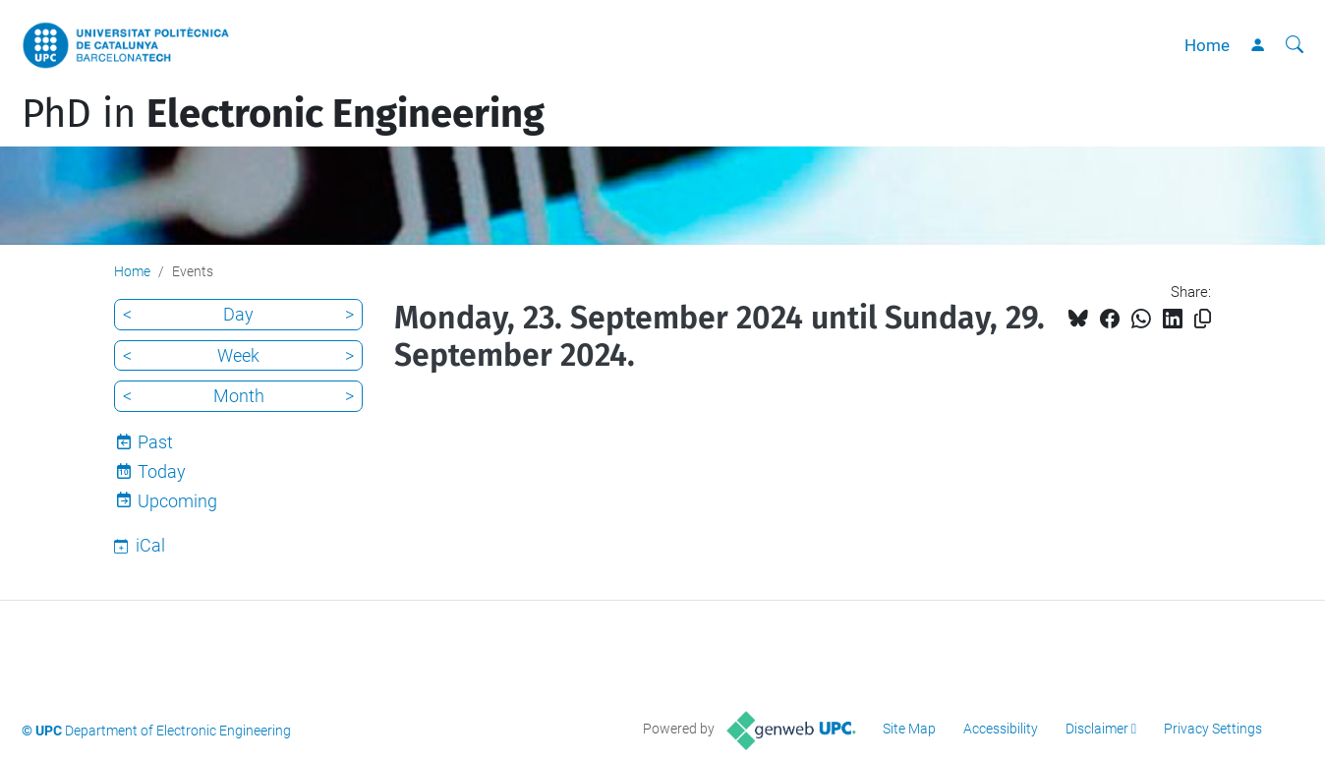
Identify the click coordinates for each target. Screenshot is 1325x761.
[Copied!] (1202, 319)
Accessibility (1000, 728)
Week (238, 355)
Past (155, 442)
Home (1207, 45)
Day (238, 314)
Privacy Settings (1213, 728)
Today (162, 471)
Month (238, 395)
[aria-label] (1294, 45)
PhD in (283, 114)
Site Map (909, 728)
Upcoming (177, 501)
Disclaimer (1097, 728)
